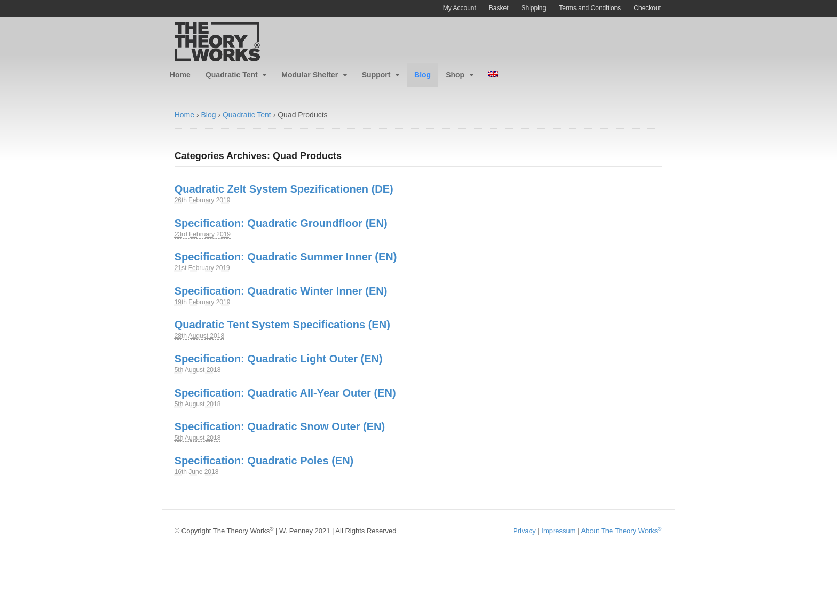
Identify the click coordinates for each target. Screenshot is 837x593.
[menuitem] (493, 75)
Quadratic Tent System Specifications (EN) (282, 324)
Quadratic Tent (232, 74)
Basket (499, 8)
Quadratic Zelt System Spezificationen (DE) (284, 189)
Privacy (524, 531)
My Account (459, 8)
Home (180, 74)
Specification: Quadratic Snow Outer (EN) (280, 426)
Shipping (534, 8)
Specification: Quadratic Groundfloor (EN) (281, 223)
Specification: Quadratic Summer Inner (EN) (286, 257)
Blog (422, 74)
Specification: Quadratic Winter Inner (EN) (281, 291)
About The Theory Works (621, 531)
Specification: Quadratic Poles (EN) (264, 461)
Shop (455, 74)
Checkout (647, 8)
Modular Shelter (309, 74)
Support (376, 74)
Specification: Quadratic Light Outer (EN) (279, 359)
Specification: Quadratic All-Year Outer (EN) (285, 393)
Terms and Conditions (590, 8)
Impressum (558, 531)
